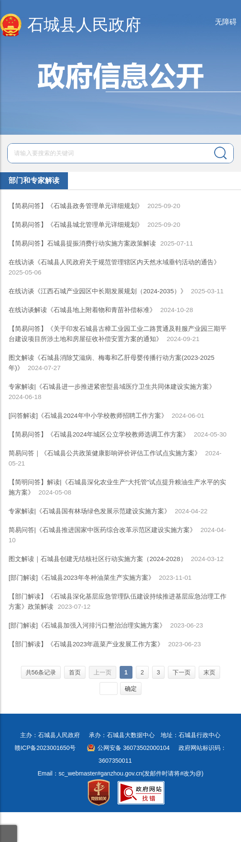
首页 (75, 672)
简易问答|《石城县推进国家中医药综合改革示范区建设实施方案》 (102, 529)
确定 (131, 688)
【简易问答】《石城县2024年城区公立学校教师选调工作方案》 (99, 434)
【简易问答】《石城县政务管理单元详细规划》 (76, 205)
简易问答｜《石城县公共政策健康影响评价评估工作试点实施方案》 (105, 453)
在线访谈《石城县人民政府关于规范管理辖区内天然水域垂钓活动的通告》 (114, 262)
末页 (209, 672)
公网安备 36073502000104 (133, 747)
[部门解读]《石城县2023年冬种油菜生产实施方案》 (82, 577)
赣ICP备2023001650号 (45, 747)
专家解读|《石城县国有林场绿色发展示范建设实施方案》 (89, 511)
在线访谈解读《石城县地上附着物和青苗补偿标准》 (82, 309)
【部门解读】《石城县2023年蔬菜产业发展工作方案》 (86, 644)
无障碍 (226, 22)
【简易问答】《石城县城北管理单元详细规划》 (76, 224)
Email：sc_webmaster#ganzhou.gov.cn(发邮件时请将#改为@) (120, 773)
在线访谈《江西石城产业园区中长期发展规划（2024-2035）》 (98, 291)
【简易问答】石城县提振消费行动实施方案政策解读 (82, 243)
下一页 (182, 672)
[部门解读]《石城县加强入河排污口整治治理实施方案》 (87, 625)
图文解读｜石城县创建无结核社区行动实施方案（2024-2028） (98, 558)
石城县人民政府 (84, 25)
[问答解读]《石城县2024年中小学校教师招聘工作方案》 (88, 415)
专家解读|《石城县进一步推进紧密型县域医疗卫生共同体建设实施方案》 (112, 386)
